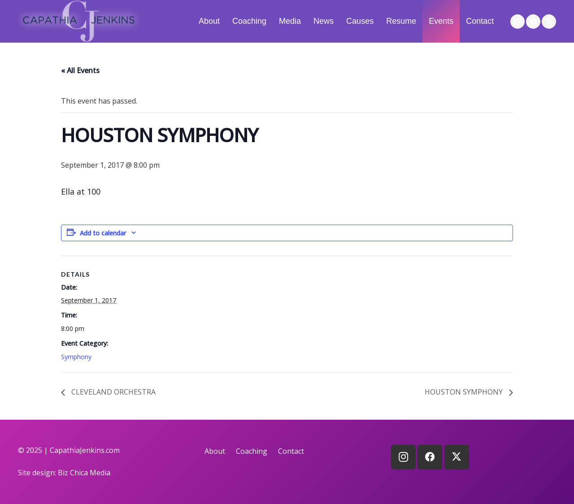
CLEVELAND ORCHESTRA (113, 392)
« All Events (80, 70)
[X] (549, 21)
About (214, 451)
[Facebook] (533, 21)
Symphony (76, 356)
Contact (291, 451)
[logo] (78, 21)
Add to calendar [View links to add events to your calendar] (103, 233)
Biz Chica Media (84, 473)
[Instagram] (517, 21)
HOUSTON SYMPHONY (464, 392)
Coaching (251, 451)
